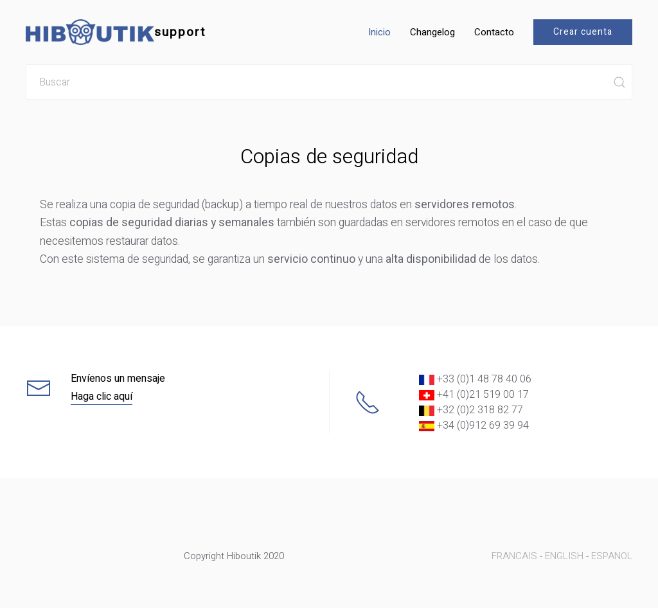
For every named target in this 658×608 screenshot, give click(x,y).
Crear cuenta (582, 32)
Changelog (432, 32)
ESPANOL (611, 556)
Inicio (379, 32)
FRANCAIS (514, 556)
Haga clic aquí (101, 396)
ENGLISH (564, 556)
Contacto (494, 32)
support (116, 32)
